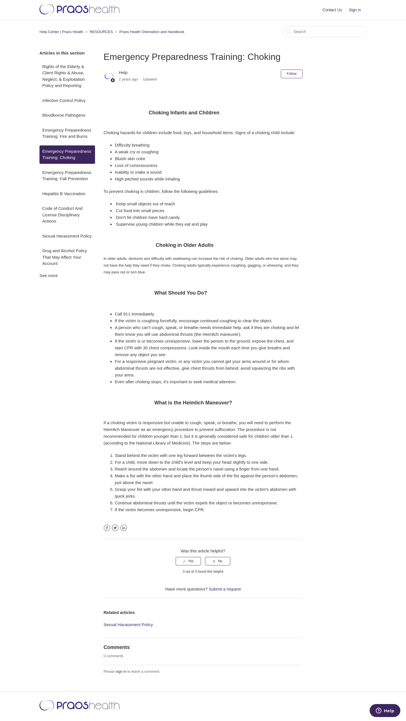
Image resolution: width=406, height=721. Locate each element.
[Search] (324, 31)
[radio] (188, 561)
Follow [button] (292, 74)
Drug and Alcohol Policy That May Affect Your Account (64, 257)
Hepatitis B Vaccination (63, 193)
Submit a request (224, 589)
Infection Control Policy (63, 100)
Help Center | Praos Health (61, 32)
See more (48, 275)
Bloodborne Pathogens (63, 115)
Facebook (107, 528)
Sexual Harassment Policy (67, 236)
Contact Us (332, 10)
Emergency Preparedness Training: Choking (66, 154)
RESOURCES (101, 32)
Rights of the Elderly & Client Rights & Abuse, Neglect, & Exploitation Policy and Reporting (63, 76)
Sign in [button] (355, 10)
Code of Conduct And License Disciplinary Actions (62, 214)
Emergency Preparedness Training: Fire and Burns (66, 133)
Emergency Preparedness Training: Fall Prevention (66, 175)
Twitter (115, 528)
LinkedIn (123, 528)
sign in (121, 671)
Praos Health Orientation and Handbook (151, 32)
